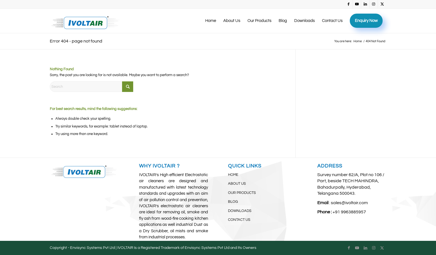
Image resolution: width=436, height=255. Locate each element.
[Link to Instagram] (374, 4)
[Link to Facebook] (349, 4)
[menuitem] (211, 21)
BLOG (233, 202)
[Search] (91, 86)
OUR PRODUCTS (242, 193)
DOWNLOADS (239, 211)
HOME (233, 175)
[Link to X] (382, 4)
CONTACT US (239, 220)
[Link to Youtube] (357, 4)
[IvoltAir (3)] (85, 21)
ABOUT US (237, 184)
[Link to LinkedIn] (365, 4)
